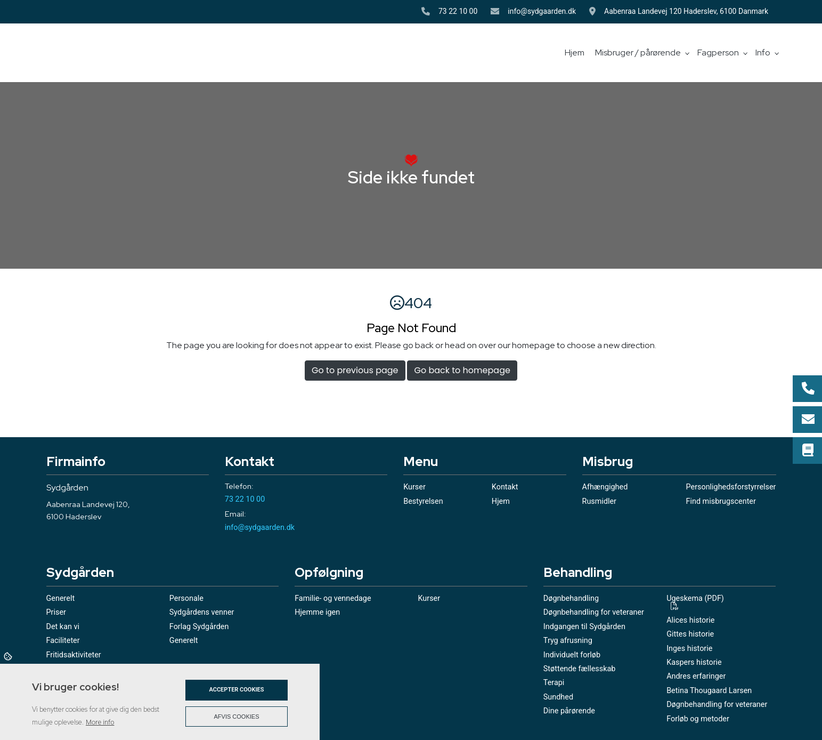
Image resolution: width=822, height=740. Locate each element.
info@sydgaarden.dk (542, 11)
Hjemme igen (317, 612)
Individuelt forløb (571, 655)
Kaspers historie (694, 662)
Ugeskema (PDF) (695, 599)
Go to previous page (355, 370)
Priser (56, 612)
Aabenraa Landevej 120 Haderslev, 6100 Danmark (690, 11)
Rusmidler (599, 501)
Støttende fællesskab (579, 669)
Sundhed (558, 697)
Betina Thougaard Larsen (709, 691)
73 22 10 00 (457, 11)
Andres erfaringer (696, 676)
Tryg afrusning (567, 641)
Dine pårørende (569, 711)
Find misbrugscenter (721, 501)
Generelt (60, 598)
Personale (186, 598)
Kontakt (505, 487)
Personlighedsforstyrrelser (731, 487)
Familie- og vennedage (333, 598)
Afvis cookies (236, 716)
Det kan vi (62, 627)
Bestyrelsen (423, 501)
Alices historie (690, 620)
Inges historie (689, 649)
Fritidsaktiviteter (73, 655)
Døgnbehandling (571, 598)
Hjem (501, 501)
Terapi (554, 683)
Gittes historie (690, 634)
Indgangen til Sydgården (584, 627)
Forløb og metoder (697, 719)
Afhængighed (605, 487)
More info (100, 722)
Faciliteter (63, 641)
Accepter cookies (236, 689)
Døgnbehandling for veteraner (593, 612)
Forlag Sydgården (199, 627)
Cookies (9, 656)
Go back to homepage (462, 370)
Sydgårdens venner (201, 612)
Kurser (414, 487)
